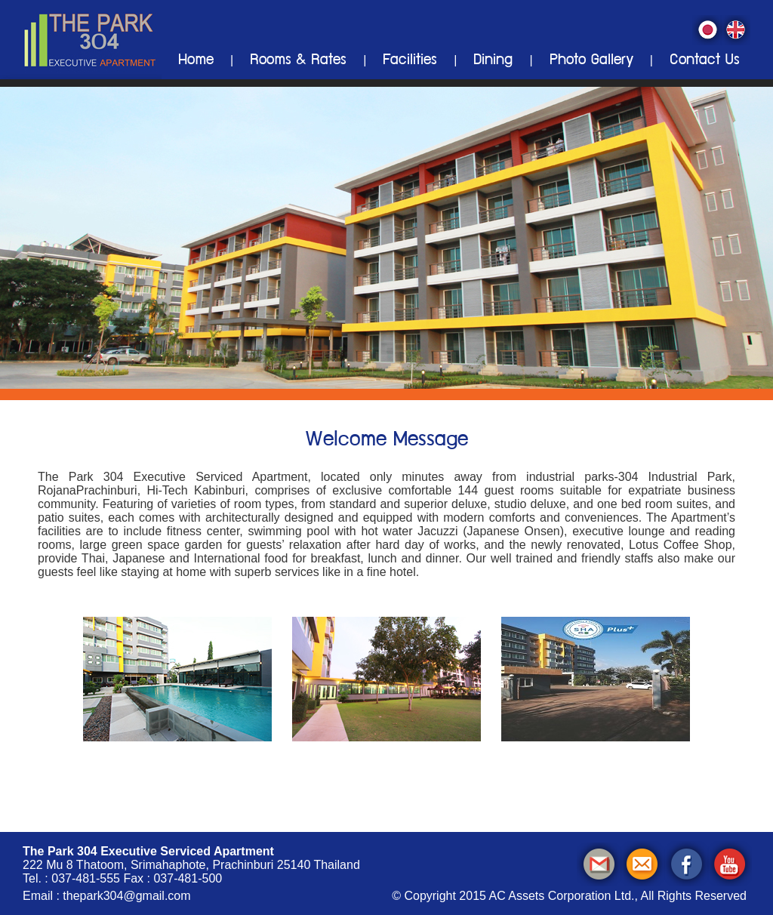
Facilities (410, 61)
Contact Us (705, 61)
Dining (493, 61)
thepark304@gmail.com (126, 895)
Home (196, 61)
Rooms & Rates (298, 61)
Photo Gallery (591, 61)
